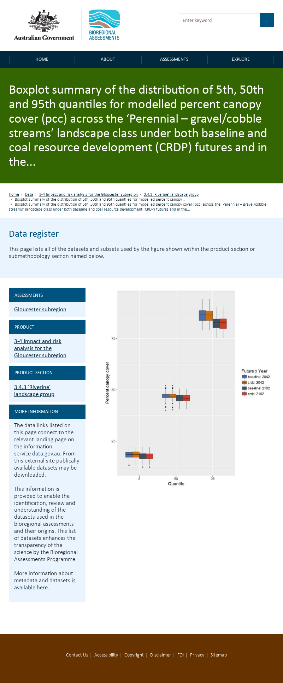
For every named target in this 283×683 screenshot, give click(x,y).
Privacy (197, 655)
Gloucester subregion (40, 309)
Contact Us (77, 655)
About (108, 59)
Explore (241, 59)
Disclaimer (160, 655)
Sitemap (219, 655)
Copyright (134, 655)
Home (41, 59)
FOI (180, 655)
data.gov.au (46, 454)
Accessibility (106, 655)
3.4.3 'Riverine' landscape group (171, 195)
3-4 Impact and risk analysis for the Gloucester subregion (88, 195)
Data (29, 195)
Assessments (174, 59)
